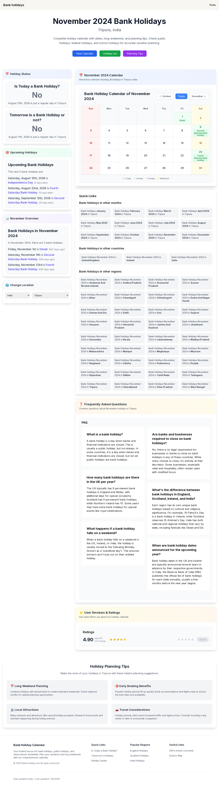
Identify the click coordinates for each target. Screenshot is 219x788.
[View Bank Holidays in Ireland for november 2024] (145, 258)
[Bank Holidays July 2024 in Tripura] (163, 224)
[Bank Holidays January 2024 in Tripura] (95, 213)
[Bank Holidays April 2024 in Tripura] (196, 213)
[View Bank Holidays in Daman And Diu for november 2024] (95, 311)
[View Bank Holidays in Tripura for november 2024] (95, 385)
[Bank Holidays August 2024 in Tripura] (196, 224)
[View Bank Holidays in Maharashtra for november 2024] (95, 350)
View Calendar (84, 53)
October (165, 96)
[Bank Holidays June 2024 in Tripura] (129, 224)
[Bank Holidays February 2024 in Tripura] (129, 213)
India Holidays (137, 760)
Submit (202, 639)
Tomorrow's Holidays (102, 755)
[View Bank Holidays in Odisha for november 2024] (129, 362)
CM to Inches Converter (181, 750)
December (199, 96)
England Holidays (139, 750)
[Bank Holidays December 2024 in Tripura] (196, 236)
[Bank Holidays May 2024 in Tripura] (95, 224)
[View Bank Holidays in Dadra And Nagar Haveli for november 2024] (196, 297)
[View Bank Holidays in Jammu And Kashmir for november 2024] (163, 324)
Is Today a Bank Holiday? (104, 750)
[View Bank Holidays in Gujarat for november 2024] (196, 311)
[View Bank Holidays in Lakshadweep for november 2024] (163, 338)
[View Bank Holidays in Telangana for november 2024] (196, 374)
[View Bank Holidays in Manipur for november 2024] (129, 350)
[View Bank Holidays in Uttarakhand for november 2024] (129, 385)
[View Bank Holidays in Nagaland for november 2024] (95, 362)
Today (181, 96)
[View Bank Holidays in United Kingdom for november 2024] (100, 258)
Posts (213, 5)
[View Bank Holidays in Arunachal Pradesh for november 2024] (163, 282)
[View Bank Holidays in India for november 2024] (190, 258)
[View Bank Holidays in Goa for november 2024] (163, 311)
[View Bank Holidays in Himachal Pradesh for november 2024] (129, 324)
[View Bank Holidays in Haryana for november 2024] (95, 324)
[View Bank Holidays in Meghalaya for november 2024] (163, 350)
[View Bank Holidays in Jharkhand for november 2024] (196, 324)
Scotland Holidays (139, 755)
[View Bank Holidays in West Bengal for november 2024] (196, 385)
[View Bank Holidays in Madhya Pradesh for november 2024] (196, 338)
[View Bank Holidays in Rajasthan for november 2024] (95, 374)
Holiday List (110, 53)
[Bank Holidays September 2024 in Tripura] (95, 236)
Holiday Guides (99, 760)
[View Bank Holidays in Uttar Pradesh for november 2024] (163, 385)
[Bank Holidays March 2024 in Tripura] (163, 213)
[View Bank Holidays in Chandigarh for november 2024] (129, 297)
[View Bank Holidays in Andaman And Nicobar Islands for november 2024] (95, 282)
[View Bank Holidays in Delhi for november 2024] (129, 311)
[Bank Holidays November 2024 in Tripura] (163, 236)
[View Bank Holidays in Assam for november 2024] (196, 282)
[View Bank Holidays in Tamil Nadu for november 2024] (163, 374)
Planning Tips (135, 53)
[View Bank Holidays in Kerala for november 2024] (129, 338)
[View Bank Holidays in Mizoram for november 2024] (196, 350)
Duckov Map (175, 755)
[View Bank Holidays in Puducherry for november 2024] (163, 362)
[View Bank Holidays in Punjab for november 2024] (196, 362)
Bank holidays (13, 5)
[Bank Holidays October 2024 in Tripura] (129, 236)
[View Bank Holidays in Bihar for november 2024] (95, 297)
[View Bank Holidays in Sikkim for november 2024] (129, 374)
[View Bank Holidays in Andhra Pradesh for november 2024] (129, 282)
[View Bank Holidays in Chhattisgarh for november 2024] (163, 297)
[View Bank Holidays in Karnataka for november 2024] (95, 338)
